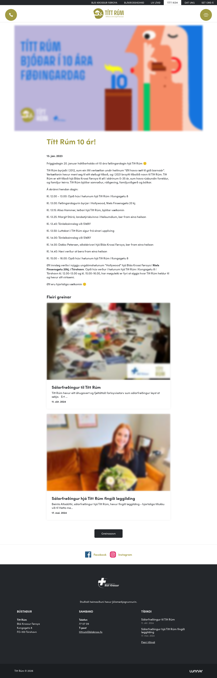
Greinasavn (108, 533)
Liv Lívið (155, 2)
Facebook (100, 554)
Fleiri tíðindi (148, 642)
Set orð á (208, 2)
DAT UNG (190, 2)
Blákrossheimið (134, 2)
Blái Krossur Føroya (104, 2)
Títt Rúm (172, 2)
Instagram (125, 554)
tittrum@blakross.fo (90, 632)
